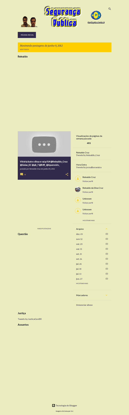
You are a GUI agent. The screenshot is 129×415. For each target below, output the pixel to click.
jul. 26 (79, 264)
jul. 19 (78, 269)
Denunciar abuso (84, 305)
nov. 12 (79, 239)
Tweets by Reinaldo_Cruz (88, 155)
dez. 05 (79, 234)
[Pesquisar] (109, 9)
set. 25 (79, 254)
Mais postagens (44, 229)
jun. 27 (79, 279)
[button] (67, 174)
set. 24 (79, 259)
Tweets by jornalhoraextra (88, 167)
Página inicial (27, 35)
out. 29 (79, 244)
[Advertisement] (43, 201)
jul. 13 (78, 274)
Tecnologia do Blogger (64, 405)
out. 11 (79, 249)
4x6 (72, 411)
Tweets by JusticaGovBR (30, 319)
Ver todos (24, 49)
